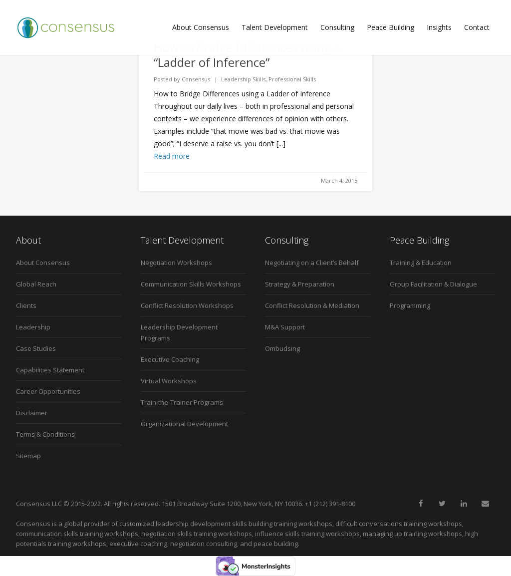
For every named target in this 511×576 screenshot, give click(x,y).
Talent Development (275, 27)
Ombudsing (282, 348)
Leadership (33, 326)
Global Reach (36, 284)
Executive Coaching (170, 359)
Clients (26, 305)
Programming (410, 305)
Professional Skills (292, 79)
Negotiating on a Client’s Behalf (312, 262)
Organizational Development (184, 423)
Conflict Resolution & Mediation (312, 305)
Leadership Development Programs (179, 332)
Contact (477, 27)
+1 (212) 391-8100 (330, 503)
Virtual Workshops (169, 380)
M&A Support (285, 326)
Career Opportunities (48, 391)
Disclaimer (31, 412)
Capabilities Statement (50, 369)
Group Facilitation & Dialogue (433, 284)
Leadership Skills (243, 79)
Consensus (196, 79)
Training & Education (421, 262)
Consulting (337, 27)
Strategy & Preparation (299, 284)
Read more (172, 156)
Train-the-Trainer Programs (182, 402)
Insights (439, 27)
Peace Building (390, 27)
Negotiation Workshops (176, 262)
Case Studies (36, 348)
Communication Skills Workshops (191, 284)
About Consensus (200, 27)
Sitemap (28, 455)
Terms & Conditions (45, 434)
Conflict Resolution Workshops (187, 305)
